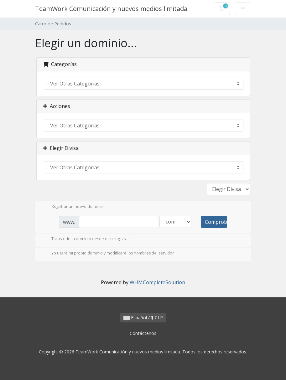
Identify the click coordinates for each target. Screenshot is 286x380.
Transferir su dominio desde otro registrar (85, 239)
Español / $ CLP (143, 318)
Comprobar (216, 221)
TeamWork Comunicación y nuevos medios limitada (111, 8)
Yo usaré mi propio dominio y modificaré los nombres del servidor (107, 253)
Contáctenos (143, 333)
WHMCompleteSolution (157, 282)
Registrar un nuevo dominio (72, 206)
